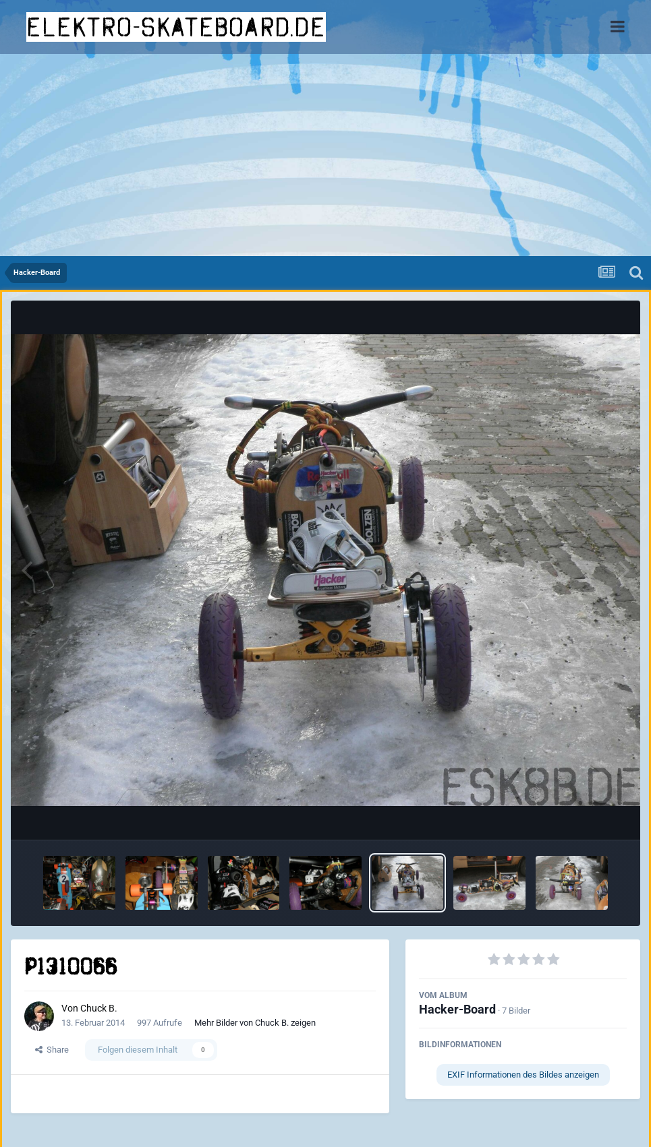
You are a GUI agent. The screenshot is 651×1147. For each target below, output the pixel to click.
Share (52, 1050)
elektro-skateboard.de (176, 27)
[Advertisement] (325, 155)
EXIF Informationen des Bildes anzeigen (523, 1075)
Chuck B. (98, 1008)
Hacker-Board (457, 1009)
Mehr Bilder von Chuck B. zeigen (255, 1023)
